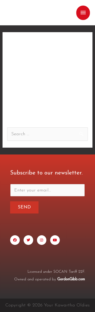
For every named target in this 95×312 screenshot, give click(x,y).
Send (24, 207)
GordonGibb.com (71, 279)
